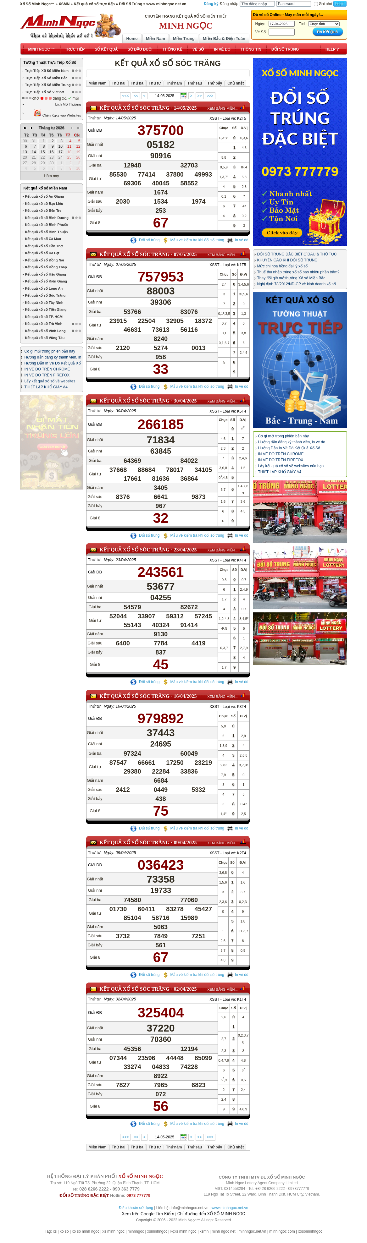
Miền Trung (184, 38)
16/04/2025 (185, 700)
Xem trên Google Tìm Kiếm (148, 1213)
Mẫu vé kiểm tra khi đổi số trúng (193, 240)
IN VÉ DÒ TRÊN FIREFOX (47, 318)
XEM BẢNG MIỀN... (222, 108)
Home (131, 38)
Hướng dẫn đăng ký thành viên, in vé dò (291, 442)
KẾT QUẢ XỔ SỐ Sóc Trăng (135, 108)
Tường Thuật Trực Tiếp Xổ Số (50, 62)
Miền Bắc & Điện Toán (224, 38)
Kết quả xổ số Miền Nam (45, 131)
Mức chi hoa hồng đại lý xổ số (282, 266)
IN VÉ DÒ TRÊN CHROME (47, 312)
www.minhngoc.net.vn (229, 1208)
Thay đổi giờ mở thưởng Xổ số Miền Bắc (291, 278)
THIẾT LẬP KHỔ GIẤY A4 (46, 330)
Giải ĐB (95, 130)
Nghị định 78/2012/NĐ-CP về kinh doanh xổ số (296, 284)
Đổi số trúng (145, 240)
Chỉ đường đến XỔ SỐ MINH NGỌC (211, 1213)
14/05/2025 (185, 108)
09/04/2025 (185, 847)
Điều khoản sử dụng (136, 1208)
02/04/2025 (185, 993)
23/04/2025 (185, 554)
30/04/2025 (185, 400)
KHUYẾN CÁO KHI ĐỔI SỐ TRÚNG (287, 260)
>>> (210, 96)
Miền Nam (155, 38)
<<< (125, 96)
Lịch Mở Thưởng (68, 104)
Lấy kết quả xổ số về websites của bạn (291, 466)
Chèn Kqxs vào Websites (57, 113)
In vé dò (237, 240)
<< (136, 96)
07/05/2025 (185, 254)
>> (199, 96)
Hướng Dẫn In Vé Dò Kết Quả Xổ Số (289, 448)
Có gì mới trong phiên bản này (50, 294)
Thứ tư (94, 118)
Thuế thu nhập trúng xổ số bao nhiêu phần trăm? (298, 272)
